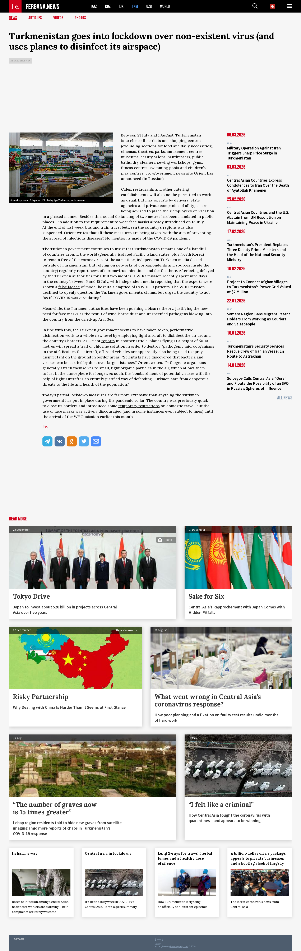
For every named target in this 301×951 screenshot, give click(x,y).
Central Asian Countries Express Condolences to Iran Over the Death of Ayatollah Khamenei (258, 185)
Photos (80, 18)
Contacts (19, 938)
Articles (35, 18)
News (13, 18)
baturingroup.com (179, 946)
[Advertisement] (150, 99)
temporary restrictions (139, 405)
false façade (69, 286)
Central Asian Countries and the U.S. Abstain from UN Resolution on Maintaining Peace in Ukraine (258, 217)
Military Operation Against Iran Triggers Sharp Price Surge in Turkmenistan (254, 153)
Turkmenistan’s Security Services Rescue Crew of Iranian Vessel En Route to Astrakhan (255, 351)
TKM (135, 6)
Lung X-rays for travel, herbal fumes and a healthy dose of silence (185, 858)
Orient (200, 173)
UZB (149, 6)
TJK (121, 6)
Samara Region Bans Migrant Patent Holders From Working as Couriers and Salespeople (258, 318)
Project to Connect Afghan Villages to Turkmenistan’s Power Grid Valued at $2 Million (259, 286)
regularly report (73, 270)
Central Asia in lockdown (108, 853)
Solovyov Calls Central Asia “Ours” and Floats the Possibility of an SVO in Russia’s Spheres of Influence (258, 383)
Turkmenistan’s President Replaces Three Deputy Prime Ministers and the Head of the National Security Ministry (257, 252)
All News (284, 398)
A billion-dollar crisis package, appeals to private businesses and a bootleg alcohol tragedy (258, 858)
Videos (58, 18)
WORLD (165, 6)
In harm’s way (25, 853)
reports (108, 340)
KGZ (108, 6)
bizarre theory (160, 308)
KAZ (94, 6)
